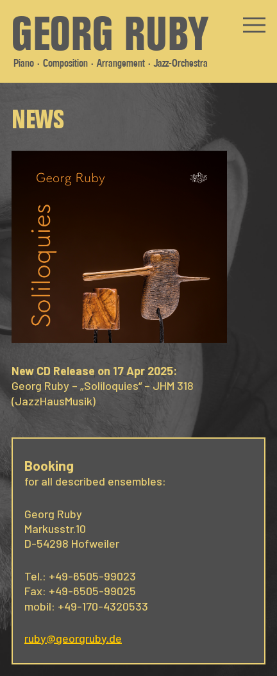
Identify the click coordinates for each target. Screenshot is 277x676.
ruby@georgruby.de (73, 638)
